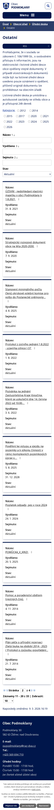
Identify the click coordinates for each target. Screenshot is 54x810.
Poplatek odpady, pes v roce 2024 (26, 506)
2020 (34, 116)
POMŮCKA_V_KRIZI (19, 552)
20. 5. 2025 (11, 561)
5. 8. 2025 (11, 467)
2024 (34, 121)
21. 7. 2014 (11, 663)
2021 (46, 116)
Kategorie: (9, 110)
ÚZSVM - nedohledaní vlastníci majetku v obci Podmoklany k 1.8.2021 (24, 195)
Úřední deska (40, 24)
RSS (36, 46)
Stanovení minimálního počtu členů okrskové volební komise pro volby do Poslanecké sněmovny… (27, 295)
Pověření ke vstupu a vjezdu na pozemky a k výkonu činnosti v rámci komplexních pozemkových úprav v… (26, 452)
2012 (23, 110)
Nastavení (44, 805)
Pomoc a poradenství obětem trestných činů (23, 597)
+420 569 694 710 (13, 754)
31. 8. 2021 (11, 208)
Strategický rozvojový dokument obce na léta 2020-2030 (25, 244)
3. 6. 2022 (11, 412)
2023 (21, 121)
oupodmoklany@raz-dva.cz (19, 746)
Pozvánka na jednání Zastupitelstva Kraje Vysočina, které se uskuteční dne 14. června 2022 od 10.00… (26, 397)
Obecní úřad (20, 24)
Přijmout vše (11, 805)
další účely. (36, 789)
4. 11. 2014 (11, 608)
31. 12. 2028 (12, 477)
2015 (9, 116)
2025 (46, 121)
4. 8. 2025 (11, 310)
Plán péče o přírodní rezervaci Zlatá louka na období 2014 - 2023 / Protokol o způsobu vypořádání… (26, 648)
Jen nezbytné (28, 805)
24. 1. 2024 (11, 518)
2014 (35, 110)
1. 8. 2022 (11, 357)
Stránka (14, 690)
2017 (21, 116)
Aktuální (10, 224)
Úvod (6, 24)
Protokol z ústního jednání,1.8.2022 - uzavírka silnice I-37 (27, 346)
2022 (9, 121)
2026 (9, 127)
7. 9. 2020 (11, 256)
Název (8, 135)
